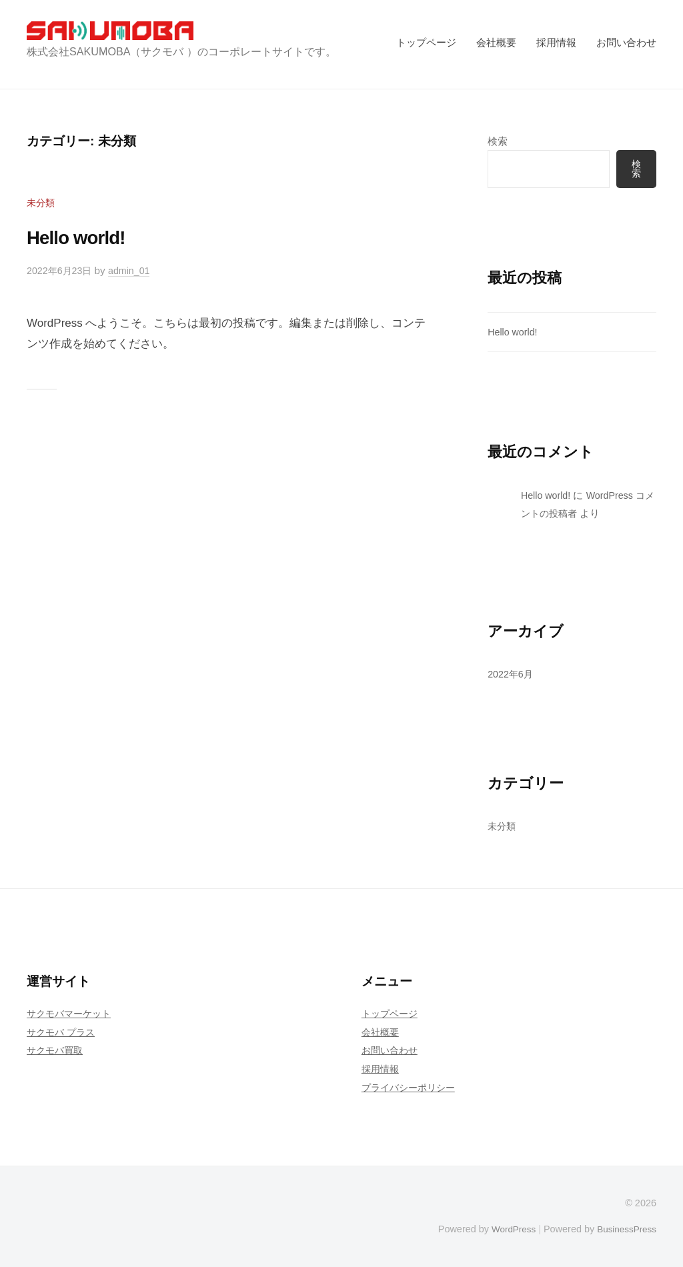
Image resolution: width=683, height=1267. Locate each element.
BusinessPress (625, 1229)
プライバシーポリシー (412, 1087)
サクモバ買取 (57, 1050)
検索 (498, 141)
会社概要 (496, 42)
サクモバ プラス (63, 1032)
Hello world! (84, 237)
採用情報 (556, 42)
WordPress (507, 1229)
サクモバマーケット (72, 1014)
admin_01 (135, 270)
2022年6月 (512, 674)
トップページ (426, 42)
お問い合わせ (626, 42)
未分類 (42, 202)
